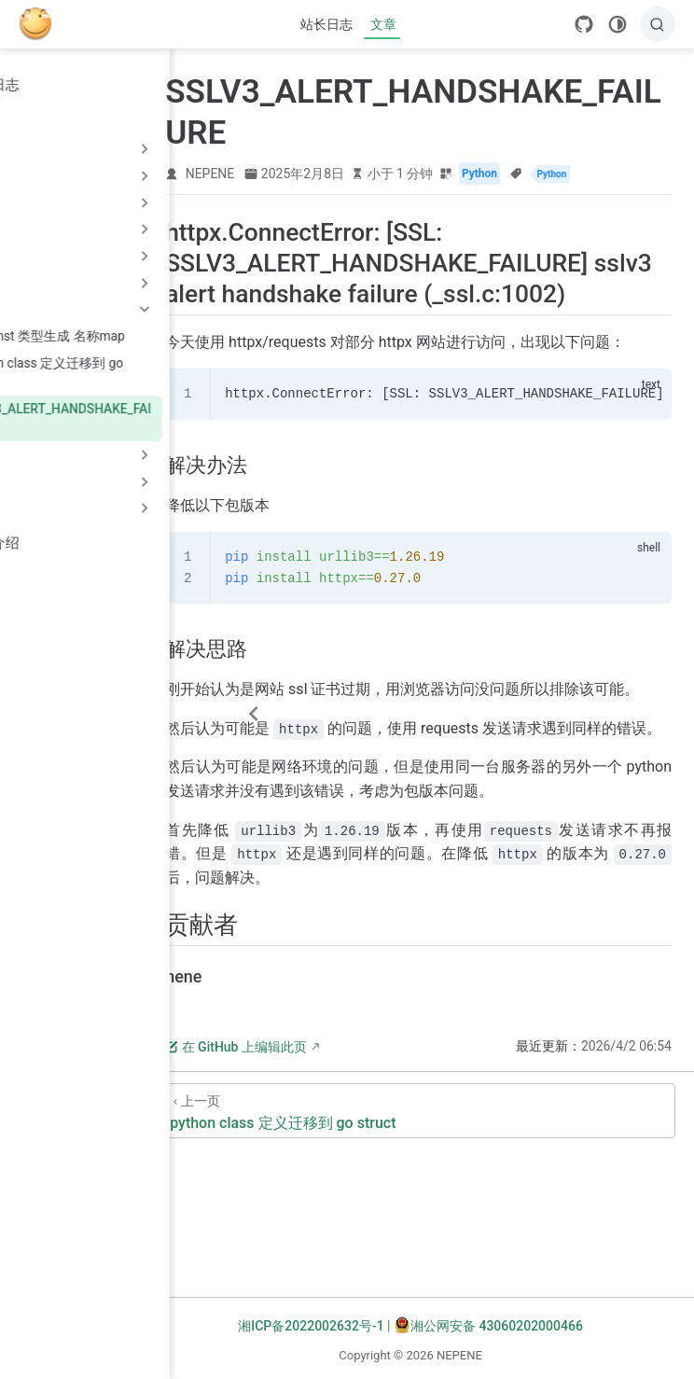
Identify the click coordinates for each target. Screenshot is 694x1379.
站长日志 (326, 24)
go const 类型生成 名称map (114, 335)
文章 (383, 24)
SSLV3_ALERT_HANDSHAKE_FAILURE (128, 418)
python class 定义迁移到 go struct (114, 372)
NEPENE (336, 173)
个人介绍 (52, 543)
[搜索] (657, 24)
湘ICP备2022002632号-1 (366, 1325)
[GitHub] (584, 24)
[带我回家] (41, 24)
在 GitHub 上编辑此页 (362, 1194)
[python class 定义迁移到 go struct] (481, 1258)
